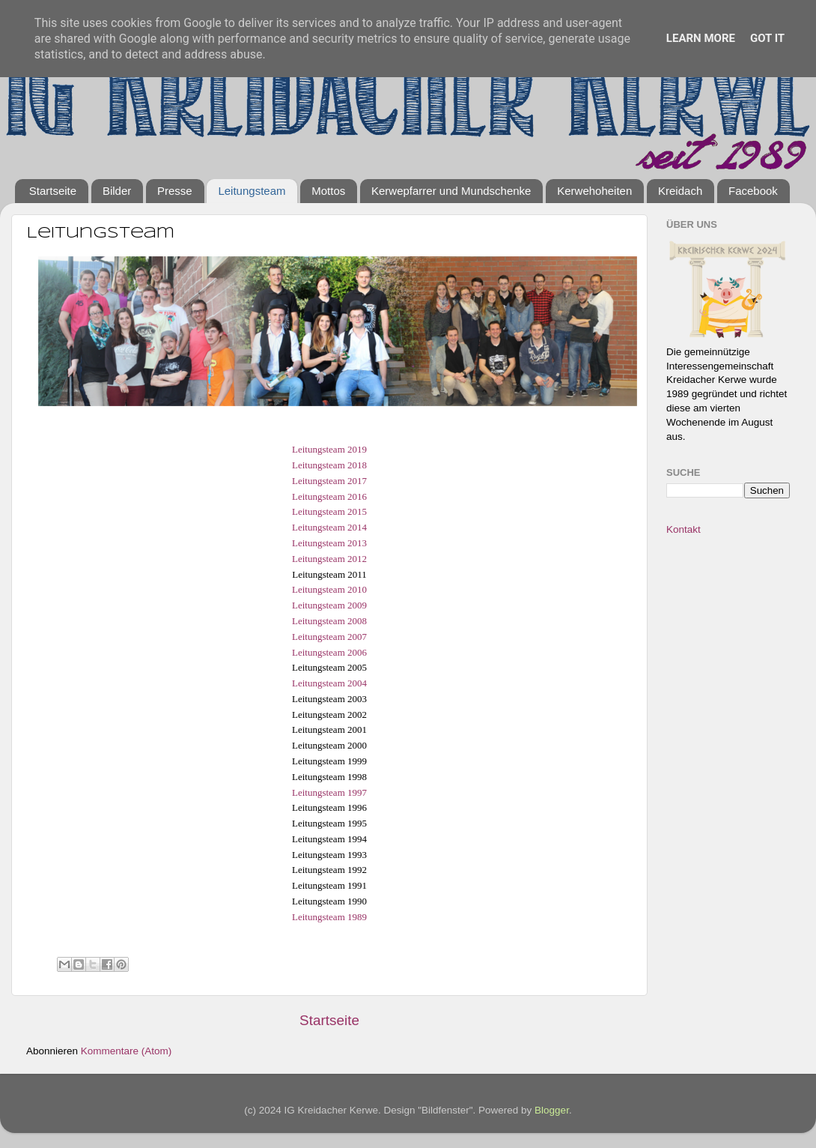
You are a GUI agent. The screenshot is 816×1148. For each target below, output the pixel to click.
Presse (174, 190)
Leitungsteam (251, 190)
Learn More (700, 38)
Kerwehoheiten (594, 190)
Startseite (52, 190)
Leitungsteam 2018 (329, 465)
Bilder (117, 190)
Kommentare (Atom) (126, 1051)
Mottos (328, 190)
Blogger (552, 1110)
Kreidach (680, 190)
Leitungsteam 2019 (329, 449)
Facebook (753, 190)
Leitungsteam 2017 (329, 480)
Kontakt (683, 529)
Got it (767, 38)
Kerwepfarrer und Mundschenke (451, 190)
